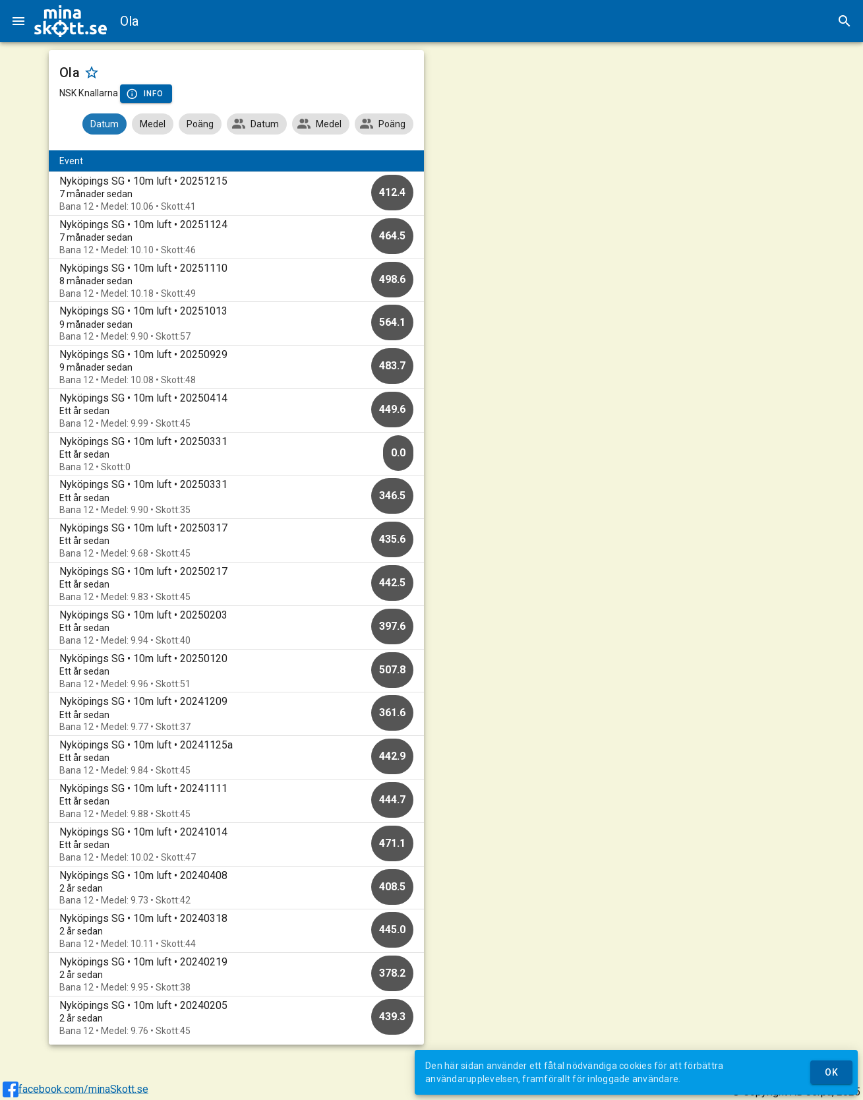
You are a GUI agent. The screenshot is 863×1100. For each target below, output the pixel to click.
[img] (70, 21)
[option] (236, 193)
